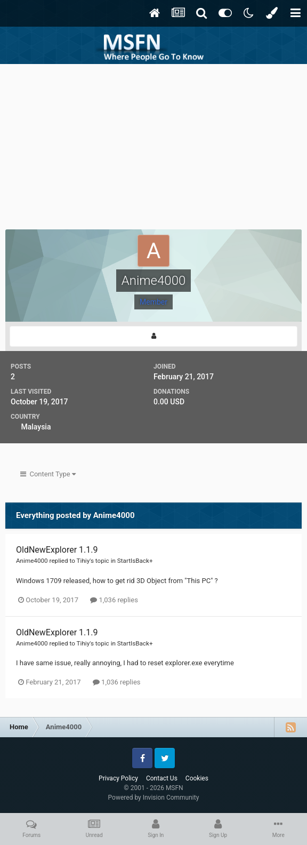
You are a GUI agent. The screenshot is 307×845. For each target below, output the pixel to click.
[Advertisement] (153, 144)
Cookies (196, 778)
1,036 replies (114, 600)
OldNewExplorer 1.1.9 (57, 550)
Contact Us (161, 778)
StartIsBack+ (135, 560)
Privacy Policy (118, 778)
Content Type (48, 474)
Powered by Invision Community (153, 797)
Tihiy (83, 560)
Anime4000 (32, 560)
